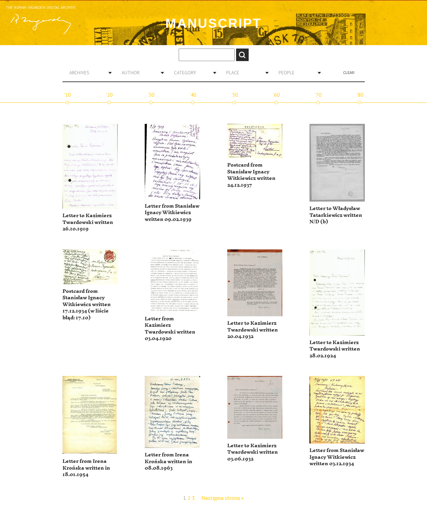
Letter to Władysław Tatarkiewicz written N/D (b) (335, 215)
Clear (348, 73)
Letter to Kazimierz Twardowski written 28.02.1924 (334, 349)
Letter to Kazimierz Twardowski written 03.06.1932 (252, 452)
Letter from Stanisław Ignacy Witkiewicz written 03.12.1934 (336, 457)
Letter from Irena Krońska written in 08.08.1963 (168, 461)
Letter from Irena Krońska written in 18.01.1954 (86, 467)
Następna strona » (222, 497)
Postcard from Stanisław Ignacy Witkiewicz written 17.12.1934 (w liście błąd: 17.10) (87, 304)
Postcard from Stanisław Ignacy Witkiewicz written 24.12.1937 (251, 175)
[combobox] (88, 72)
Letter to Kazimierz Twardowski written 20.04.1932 (252, 329)
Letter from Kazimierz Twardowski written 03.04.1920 (170, 329)
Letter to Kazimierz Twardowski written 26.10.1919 (88, 222)
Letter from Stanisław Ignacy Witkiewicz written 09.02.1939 (172, 212)
